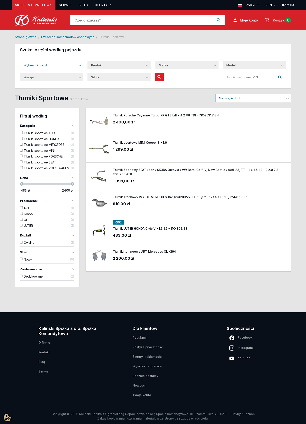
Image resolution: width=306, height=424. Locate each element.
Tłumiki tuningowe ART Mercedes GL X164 (144, 251)
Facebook (240, 337)
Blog (83, 5)
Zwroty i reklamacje (147, 356)
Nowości (139, 385)
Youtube (239, 358)
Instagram (241, 348)
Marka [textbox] (163, 65)
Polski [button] (247, 5)
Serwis (65, 5)
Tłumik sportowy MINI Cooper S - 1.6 (140, 142)
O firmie (44, 342)
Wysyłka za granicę (147, 366)
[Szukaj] (141, 20)
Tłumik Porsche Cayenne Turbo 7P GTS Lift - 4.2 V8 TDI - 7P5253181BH (166, 115)
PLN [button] (269, 5)
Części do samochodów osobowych (67, 37)
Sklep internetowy (35, 4)
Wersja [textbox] (29, 77)
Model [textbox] (231, 65)
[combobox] (51, 65)
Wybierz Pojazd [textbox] (35, 65)
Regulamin (140, 337)
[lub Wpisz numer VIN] (249, 77)
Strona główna (26, 37)
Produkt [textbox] (97, 65)
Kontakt (288, 5)
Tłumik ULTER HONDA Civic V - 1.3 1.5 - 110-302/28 (150, 228)
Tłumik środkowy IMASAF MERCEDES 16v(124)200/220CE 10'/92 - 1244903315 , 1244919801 (180, 197)
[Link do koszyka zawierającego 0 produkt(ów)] (277, 20)
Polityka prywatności (148, 347)
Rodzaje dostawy (145, 376)
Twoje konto (142, 395)
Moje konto (245, 20)
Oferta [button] (102, 5)
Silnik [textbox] (95, 77)
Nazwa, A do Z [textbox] (229, 98)
